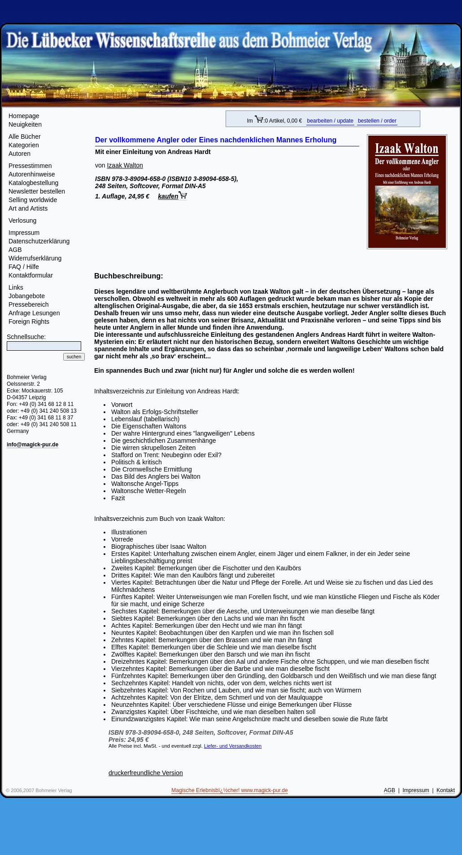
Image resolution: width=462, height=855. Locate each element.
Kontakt (445, 790)
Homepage (24, 115)
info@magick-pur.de (32, 444)
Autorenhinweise (32, 174)
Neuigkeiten (25, 124)
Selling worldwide (33, 199)
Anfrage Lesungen (34, 313)
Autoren (20, 153)
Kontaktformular (31, 275)
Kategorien (24, 145)
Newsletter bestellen (37, 191)
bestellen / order (377, 121)
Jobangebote (27, 296)
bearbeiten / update (330, 121)
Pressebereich (29, 304)
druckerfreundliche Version (146, 772)
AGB (15, 249)
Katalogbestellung (33, 182)
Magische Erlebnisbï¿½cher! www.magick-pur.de (229, 790)
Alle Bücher (25, 136)
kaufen (172, 196)
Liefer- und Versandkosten (233, 746)
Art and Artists (28, 208)
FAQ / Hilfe (24, 266)
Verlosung (22, 220)
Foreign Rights (29, 321)
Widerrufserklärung (35, 258)
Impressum (24, 232)
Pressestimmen (30, 165)
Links (16, 287)
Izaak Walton (125, 165)
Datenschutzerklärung (39, 241)
